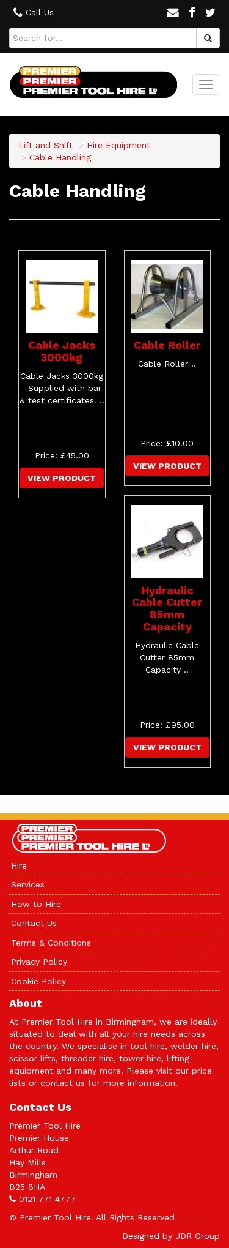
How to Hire (36, 904)
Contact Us (34, 923)
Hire (19, 865)
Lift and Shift (45, 145)
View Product (61, 478)
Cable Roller (167, 344)
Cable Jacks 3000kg (61, 351)
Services (28, 884)
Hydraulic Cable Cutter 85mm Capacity (167, 608)
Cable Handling (60, 157)
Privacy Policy (39, 961)
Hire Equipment (118, 145)
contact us (62, 1083)
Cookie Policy (38, 981)
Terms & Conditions (51, 942)
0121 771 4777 (47, 1199)
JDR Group (197, 1236)
